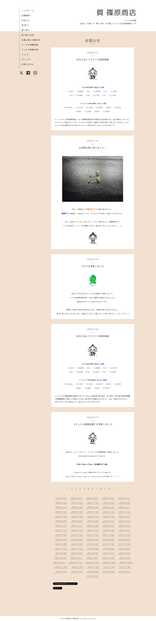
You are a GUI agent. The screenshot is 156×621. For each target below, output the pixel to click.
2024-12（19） (109, 512)
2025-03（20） (61, 512)
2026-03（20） (108, 498)
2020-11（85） (93, 558)
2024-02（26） (109, 521)
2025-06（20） (93, 507)
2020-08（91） (59, 562)
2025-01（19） (93, 512)
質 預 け (25, 25)
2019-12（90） (109, 567)
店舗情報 (25, 15)
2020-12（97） (77, 558)
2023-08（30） (125, 526)
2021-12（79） (125, 544)
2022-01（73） (109, 544)
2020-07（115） (75, 562)
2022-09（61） (61, 539)
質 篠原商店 (116, 12)
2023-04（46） (109, 530)
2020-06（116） (92, 562)
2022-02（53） (93, 544)
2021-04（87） (93, 553)
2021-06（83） (61, 553)
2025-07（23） (77, 507)
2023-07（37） (61, 530)
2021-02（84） (125, 553)
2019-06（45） (125, 571)
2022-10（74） (125, 535)
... (113, 489)
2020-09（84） (125, 558)
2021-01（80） (61, 558)
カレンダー (26, 59)
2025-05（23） (109, 507)
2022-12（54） (93, 535)
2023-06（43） (77, 530)
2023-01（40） (77, 535)
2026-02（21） (124, 498)
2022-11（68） (109, 535)
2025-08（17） (61, 507)
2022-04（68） (61, 544)
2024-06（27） (125, 516)
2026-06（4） (61, 498)
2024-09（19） (77, 516)
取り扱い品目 (27, 35)
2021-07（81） (125, 549)
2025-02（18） (77, 512)
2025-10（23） (109, 503)
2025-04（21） (125, 507)
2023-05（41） (93, 530)
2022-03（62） (77, 544)
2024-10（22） (61, 516)
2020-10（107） (109, 558)
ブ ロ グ (25, 54)
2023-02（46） (61, 535)
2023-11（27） (77, 526)
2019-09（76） (77, 571)
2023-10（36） (93, 526)
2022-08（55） (77, 539)
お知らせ (25, 20)
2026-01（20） (61, 503)
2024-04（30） (77, 521)
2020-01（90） (94, 567)
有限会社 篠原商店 (72, 618)
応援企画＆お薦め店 (30, 40)
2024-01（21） (125, 521)
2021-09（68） (93, 549)
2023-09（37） (109, 526)
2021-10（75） (77, 549)
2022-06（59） (109, 539)
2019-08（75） (93, 571)
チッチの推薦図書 (29, 44)
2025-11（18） (93, 503)
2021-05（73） (77, 553)
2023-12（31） (61, 526)
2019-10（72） (61, 571)
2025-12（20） (77, 503)
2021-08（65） (109, 549)
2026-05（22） (77, 498)
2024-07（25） (109, 516)
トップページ (27, 10)
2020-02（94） (78, 567)
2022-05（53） (125, 539)
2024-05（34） (61, 521)
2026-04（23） (93, 498)
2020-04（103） (126, 562)
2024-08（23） (93, 516)
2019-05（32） (93, 576)
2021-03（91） (109, 553)
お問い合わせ (27, 64)
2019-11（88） (125, 567)
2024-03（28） (93, 521)
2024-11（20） (125, 512)
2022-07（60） (93, 539)
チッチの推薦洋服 (29, 49)
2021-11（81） (61, 549)
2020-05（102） (109, 562)
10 (109, 489)
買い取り (25, 30)
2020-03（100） (61, 567)
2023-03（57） (125, 530)
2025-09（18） (125, 503)
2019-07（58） (109, 571)
